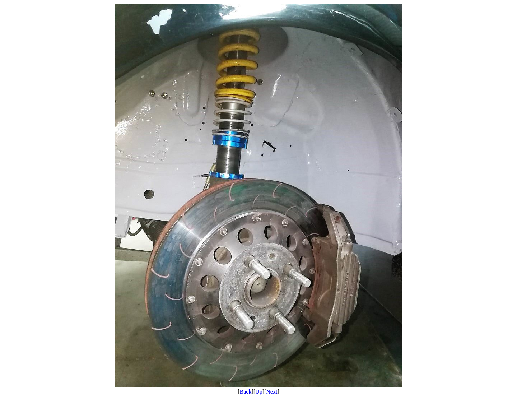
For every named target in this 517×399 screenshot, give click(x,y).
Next (271, 392)
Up (258, 392)
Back (246, 392)
